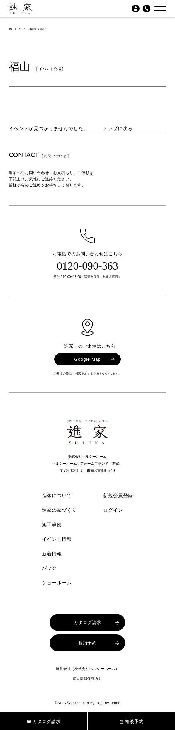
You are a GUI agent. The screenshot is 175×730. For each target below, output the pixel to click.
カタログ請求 (87, 622)
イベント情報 (27, 29)
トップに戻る (118, 128)
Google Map (87, 359)
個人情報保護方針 (88, 679)
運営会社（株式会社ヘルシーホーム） (87, 669)
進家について (57, 495)
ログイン (113, 510)
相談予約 (87, 642)
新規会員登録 (118, 495)
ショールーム (57, 582)
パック (49, 568)
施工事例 (52, 524)
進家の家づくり (59, 510)
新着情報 (52, 553)
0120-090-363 (87, 266)
